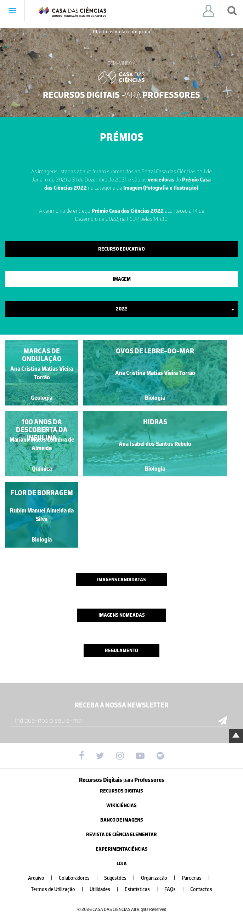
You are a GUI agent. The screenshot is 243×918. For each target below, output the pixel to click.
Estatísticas (144, 889)
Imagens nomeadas (121, 615)
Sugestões (122, 878)
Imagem (122, 279)
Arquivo (43, 878)
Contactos (201, 889)
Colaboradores (81, 878)
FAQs (177, 889)
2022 (175, 309)
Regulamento (121, 651)
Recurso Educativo (121, 249)
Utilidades (107, 889)
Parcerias (198, 878)
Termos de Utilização (60, 889)
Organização (161, 878)
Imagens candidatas (121, 580)
